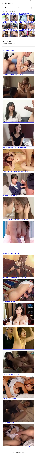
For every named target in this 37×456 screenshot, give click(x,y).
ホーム (4, 11)
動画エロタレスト (32, 37)
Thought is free (23, 453)
